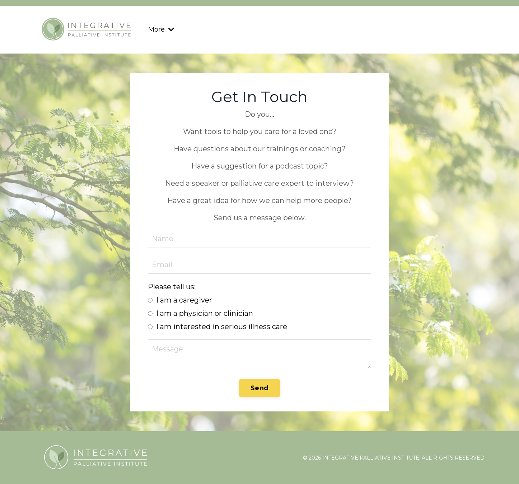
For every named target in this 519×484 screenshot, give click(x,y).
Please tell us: (172, 286)
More (161, 29)
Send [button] (259, 388)
